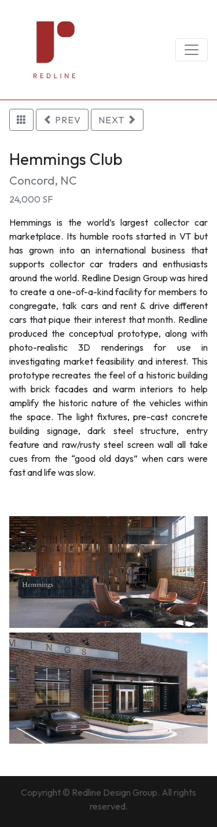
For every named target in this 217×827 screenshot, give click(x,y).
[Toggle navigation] (191, 49)
